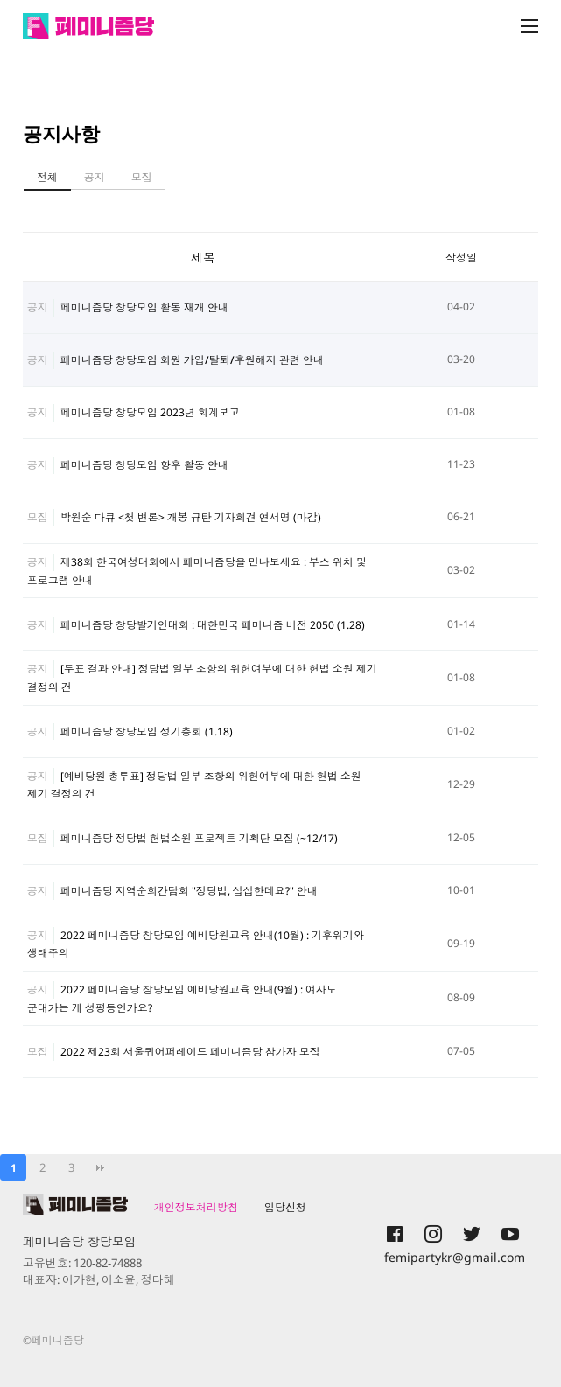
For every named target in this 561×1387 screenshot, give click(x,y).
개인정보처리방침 (196, 1207)
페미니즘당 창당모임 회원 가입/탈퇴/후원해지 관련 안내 (192, 359)
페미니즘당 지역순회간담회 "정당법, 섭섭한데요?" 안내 (189, 890)
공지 (94, 177)
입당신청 (285, 1207)
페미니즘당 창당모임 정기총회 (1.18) (146, 731)
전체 (47, 177)
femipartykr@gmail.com (454, 1257)
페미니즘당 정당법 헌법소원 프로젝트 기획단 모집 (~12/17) (199, 838)
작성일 (461, 257)
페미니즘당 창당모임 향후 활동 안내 (144, 464)
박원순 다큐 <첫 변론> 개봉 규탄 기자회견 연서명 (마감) (190, 517)
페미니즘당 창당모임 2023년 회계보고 (150, 412)
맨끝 (100, 1167)
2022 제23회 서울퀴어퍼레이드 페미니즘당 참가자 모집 (190, 1051)
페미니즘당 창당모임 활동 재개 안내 (144, 307)
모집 (141, 177)
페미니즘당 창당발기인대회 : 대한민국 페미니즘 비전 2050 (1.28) (212, 624)
